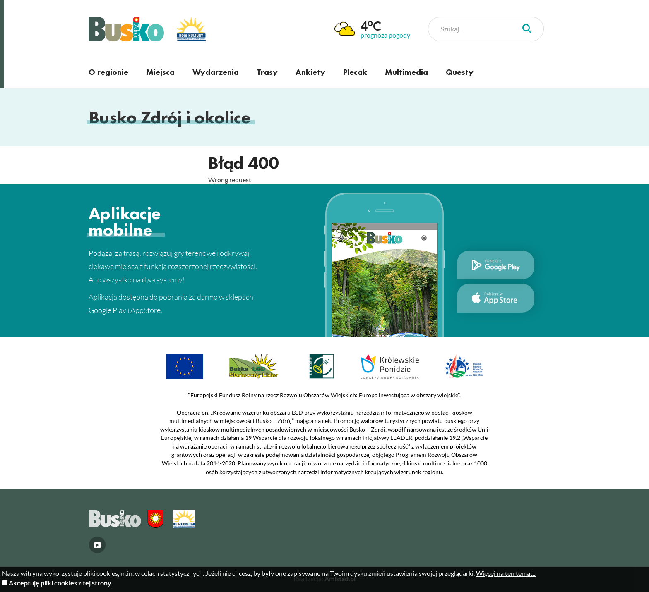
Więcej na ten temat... (506, 573)
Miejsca (160, 72)
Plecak (355, 72)
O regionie (108, 72)
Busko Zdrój (126, 29)
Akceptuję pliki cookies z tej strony (60, 583)
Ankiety (310, 72)
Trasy (267, 72)
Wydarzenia (215, 72)
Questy (460, 72)
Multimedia (406, 72)
